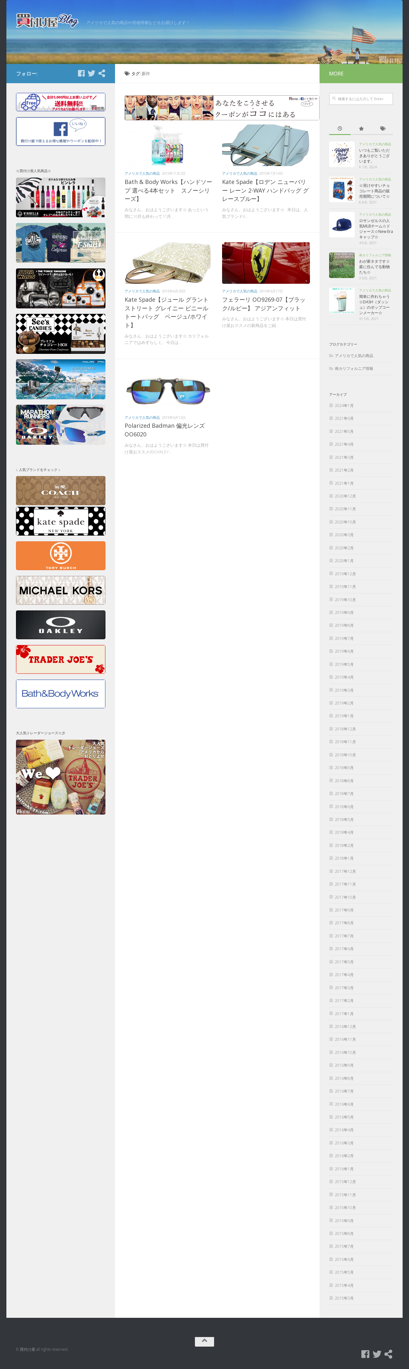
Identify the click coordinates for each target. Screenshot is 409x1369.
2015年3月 (344, 1298)
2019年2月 (344, 703)
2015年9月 (344, 1220)
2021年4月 (344, 444)
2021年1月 (344, 483)
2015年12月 (345, 1181)
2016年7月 (344, 1091)
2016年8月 (344, 1078)
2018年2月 (344, 845)
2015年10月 (345, 1207)
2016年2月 (344, 1155)
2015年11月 (345, 1195)
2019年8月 (344, 625)
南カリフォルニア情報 (375, 255)
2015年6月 (344, 1259)
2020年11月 (345, 509)
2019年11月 (345, 586)
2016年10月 (345, 1052)
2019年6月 (344, 651)
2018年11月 (345, 741)
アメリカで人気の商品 (142, 173)
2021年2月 (344, 470)
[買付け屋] (101, 73)
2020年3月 (344, 534)
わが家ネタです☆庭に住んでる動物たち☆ (374, 267)
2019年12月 (345, 574)
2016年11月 (345, 1039)
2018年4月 (344, 832)
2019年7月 (344, 638)
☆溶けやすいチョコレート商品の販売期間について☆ (374, 191)
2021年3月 (344, 457)
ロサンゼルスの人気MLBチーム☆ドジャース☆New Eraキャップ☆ (376, 229)
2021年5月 (344, 431)
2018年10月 (345, 755)
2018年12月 (345, 729)
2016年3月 (344, 1143)
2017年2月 (344, 1000)
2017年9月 (344, 910)
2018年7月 (344, 793)
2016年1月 (344, 1169)
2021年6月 (344, 418)
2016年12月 (345, 1026)
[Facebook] (81, 73)
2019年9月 (344, 612)
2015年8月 (344, 1233)
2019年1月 (344, 716)
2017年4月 (344, 974)
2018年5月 (344, 819)
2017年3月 (344, 988)
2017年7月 (344, 936)
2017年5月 (344, 962)
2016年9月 (344, 1065)
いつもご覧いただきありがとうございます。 (374, 155)
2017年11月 (345, 884)
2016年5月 (344, 1117)
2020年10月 (345, 522)
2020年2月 (344, 548)
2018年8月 (344, 781)
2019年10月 (345, 599)
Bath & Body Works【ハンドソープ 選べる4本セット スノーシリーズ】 (168, 190)
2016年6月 (344, 1104)
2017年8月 (344, 923)
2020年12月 (345, 496)
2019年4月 (344, 677)
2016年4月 (344, 1130)
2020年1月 (344, 560)
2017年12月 (345, 871)
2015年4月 (344, 1285)
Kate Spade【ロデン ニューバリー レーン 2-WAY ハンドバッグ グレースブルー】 (265, 190)
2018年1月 (344, 858)
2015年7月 (344, 1246)
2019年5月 (344, 664)
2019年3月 (344, 690)
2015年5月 (344, 1272)
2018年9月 (344, 767)
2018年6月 (344, 806)
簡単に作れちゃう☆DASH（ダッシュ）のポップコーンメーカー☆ (374, 304)
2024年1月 (344, 405)
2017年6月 (344, 948)
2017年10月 (345, 897)
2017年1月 (344, 1013)
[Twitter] (91, 73)
